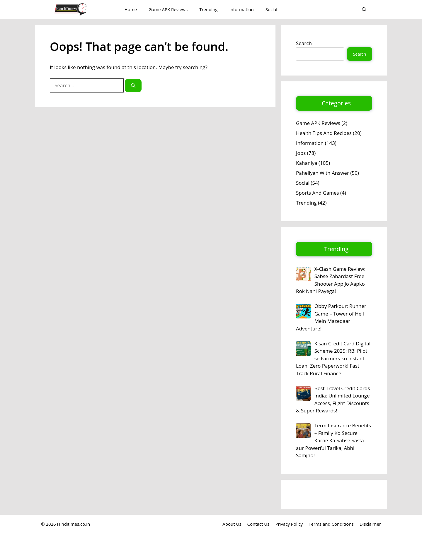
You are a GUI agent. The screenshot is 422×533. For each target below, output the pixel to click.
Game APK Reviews (168, 9)
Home (131, 9)
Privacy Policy (289, 524)
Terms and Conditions (331, 524)
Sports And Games (317, 192)
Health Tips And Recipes (324, 133)
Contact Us (258, 524)
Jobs (301, 153)
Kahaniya (306, 163)
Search (304, 43)
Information (241, 9)
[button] (364, 9)
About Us (231, 524)
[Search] (133, 85)
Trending (208, 9)
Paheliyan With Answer (322, 172)
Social (271, 9)
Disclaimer (370, 524)
